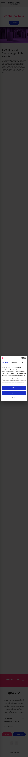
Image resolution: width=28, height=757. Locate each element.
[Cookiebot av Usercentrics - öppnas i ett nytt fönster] (20, 358)
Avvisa (14, 397)
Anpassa (14, 392)
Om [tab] (23, 362)
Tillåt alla (14, 388)
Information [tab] (14, 362)
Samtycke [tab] (5, 362)
